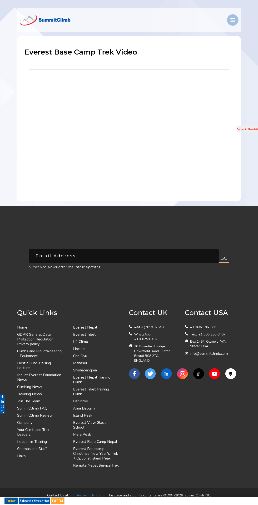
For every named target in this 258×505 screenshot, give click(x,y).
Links (21, 456)
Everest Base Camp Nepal (95, 441)
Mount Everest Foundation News (39, 377)
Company (24, 422)
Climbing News (29, 387)
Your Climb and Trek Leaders (33, 432)
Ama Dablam (84, 408)
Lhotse (79, 348)
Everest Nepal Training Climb (91, 380)
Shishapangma (85, 370)
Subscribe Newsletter (34, 500)
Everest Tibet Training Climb (91, 391)
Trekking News (29, 394)
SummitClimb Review (35, 415)
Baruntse (80, 401)
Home (22, 327)
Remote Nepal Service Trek (96, 465)
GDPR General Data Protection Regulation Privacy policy (35, 339)
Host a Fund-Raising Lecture (34, 365)
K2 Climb (80, 341)
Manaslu (80, 363)
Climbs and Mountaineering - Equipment (39, 353)
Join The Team (28, 401)
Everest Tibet (84, 334)
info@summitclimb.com (209, 353)
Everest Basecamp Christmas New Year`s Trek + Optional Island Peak (95, 453)
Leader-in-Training (32, 441)
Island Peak (82, 415)
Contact (11, 500)
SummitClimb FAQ (32, 408)
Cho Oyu (80, 356)
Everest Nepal (85, 327)
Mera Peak (82, 434)
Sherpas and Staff (32, 448)
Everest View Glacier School (90, 425)
